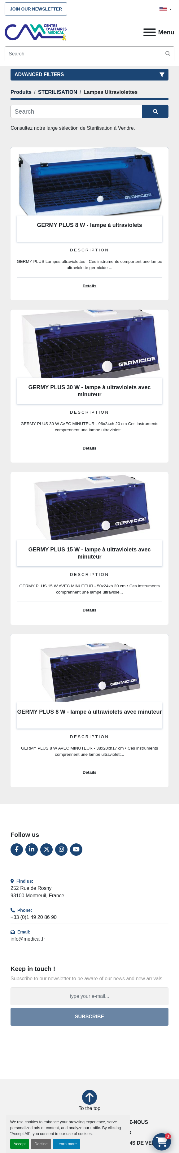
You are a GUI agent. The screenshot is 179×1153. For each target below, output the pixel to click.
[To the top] (89, 1101)
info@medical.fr (28, 939)
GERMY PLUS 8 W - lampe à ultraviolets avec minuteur (89, 712)
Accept (20, 1144)
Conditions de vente (133, 1143)
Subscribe (89, 1016)
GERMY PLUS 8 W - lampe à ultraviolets (89, 225)
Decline (41, 1144)
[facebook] (17, 849)
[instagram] (61, 849)
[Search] (89, 53)
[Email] (89, 996)
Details (90, 286)
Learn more (66, 1144)
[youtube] (76, 849)
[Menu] (149, 32)
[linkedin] (31, 849)
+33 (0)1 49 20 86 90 (34, 917)
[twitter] (46, 849)
